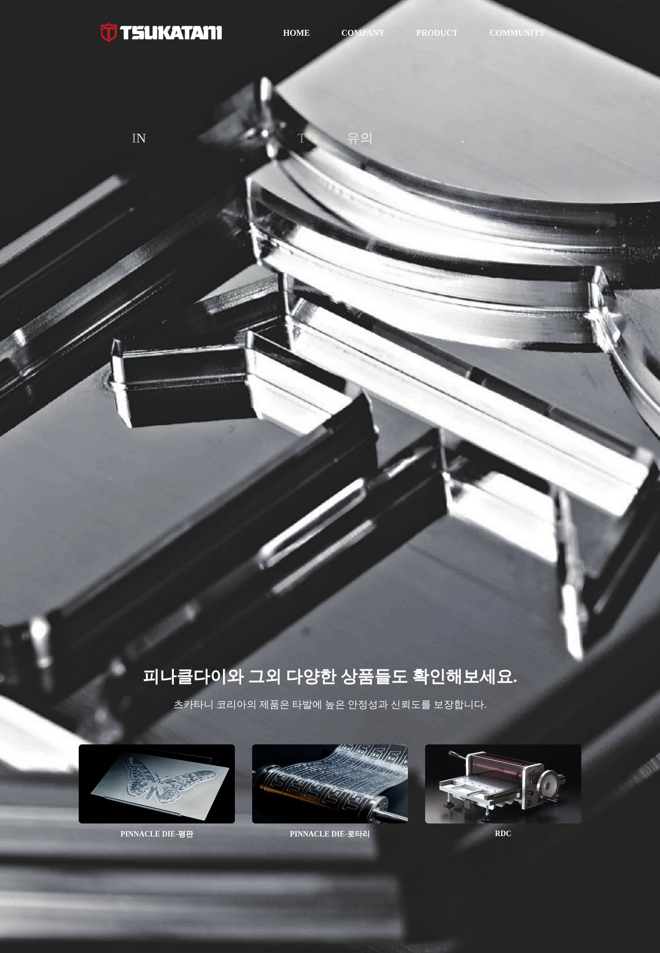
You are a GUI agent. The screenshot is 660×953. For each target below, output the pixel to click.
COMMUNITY (517, 32)
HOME (296, 32)
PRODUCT (437, 32)
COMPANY (363, 32)
